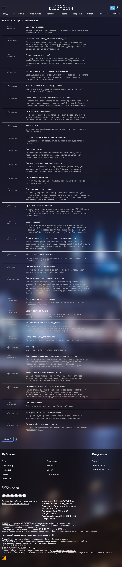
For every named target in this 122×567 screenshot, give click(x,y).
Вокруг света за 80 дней (37, 311)
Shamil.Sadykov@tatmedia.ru (15, 503)
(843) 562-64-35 (68, 516)
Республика (18, 14)
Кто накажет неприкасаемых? (40, 254)
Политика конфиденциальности (15, 545)
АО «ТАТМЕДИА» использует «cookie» (17, 541)
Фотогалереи (53, 474)
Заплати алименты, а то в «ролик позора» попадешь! (51, 238)
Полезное (51, 14)
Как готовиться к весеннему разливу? (44, 85)
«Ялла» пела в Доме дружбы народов (43, 372)
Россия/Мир (35, 14)
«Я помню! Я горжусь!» (109, 14)
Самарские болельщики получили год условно (48, 97)
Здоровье (77, 14)
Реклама (96, 461)
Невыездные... (32, 125)
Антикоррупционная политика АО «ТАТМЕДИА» (21, 549)
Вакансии (6, 478)
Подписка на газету (101, 469)
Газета (64, 14)
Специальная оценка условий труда (16, 547)
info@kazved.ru (49, 513)
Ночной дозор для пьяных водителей (43, 322)
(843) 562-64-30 (60, 511)
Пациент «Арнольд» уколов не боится (44, 163)
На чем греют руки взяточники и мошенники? (47, 71)
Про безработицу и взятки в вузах (42, 424)
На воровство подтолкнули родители (43, 412)
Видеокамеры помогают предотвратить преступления (51, 356)
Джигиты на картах (35, 27)
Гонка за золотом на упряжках (40, 299)
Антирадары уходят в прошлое (40, 337)
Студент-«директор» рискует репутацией (46, 137)
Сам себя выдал (33, 222)
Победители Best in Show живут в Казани (45, 386)
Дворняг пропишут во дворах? (40, 266)
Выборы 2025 (98, 465)
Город (5, 14)
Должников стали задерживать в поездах (46, 39)
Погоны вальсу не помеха (38, 111)
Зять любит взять (34, 403)
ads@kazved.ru (49, 518)
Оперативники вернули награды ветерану (45, 278)
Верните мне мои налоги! (38, 55)
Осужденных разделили (37, 177)
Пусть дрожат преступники (39, 189)
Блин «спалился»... (34, 149)
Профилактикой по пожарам (39, 205)
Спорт (90, 14)
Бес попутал (32, 346)
